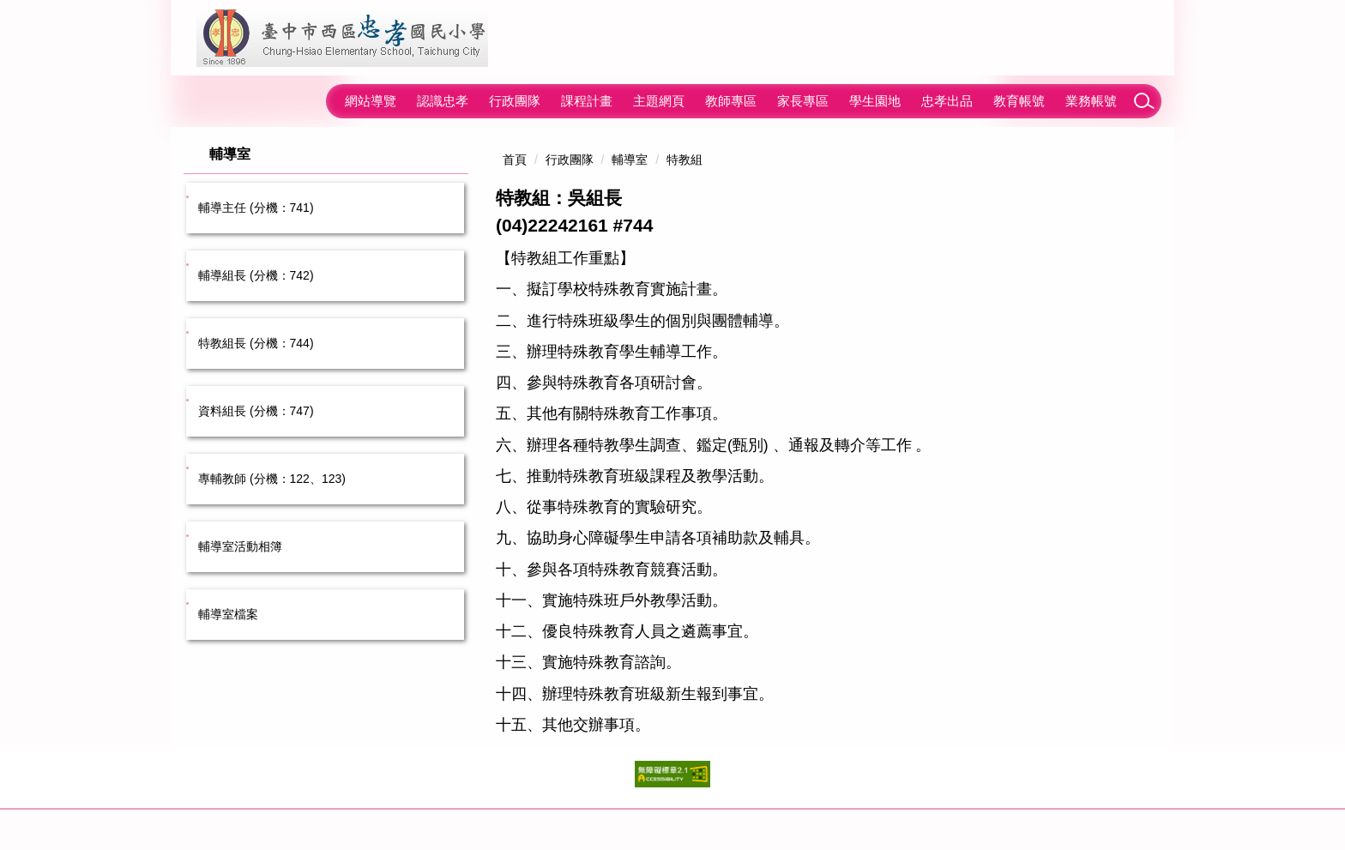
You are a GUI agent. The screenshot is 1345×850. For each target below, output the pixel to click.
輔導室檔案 (228, 614)
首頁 (515, 159)
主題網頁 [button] (659, 100)
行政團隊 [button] (514, 100)
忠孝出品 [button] (947, 100)
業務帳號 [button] (1091, 100)
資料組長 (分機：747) (256, 411)
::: (318, 100)
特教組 (684, 159)
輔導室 (630, 159)
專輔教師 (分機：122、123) (272, 478)
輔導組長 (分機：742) (256, 275)
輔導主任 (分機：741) (256, 207)
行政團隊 (570, 159)
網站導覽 (370, 100)
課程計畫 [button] (586, 100)
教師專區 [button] (731, 100)
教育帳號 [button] (1019, 100)
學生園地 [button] (875, 100)
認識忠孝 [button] (442, 100)
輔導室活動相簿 (240, 546)
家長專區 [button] (803, 100)
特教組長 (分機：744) (256, 343)
